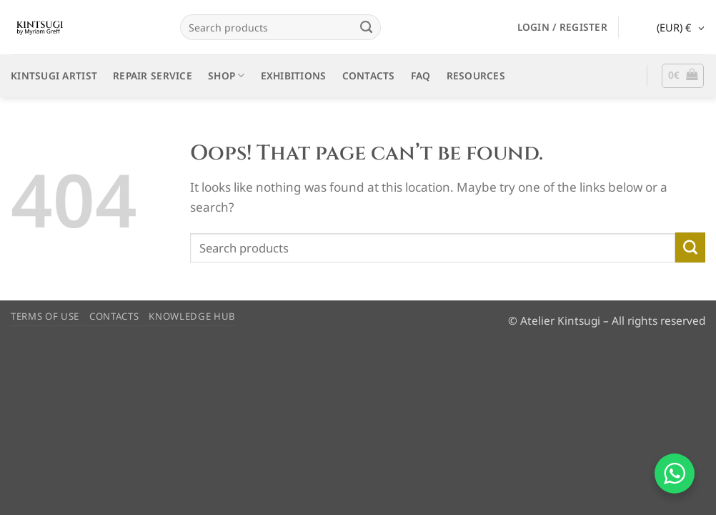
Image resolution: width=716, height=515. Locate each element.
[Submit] (366, 27)
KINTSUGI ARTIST (54, 75)
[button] (562, 27)
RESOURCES (476, 75)
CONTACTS (368, 75)
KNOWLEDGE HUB (192, 316)
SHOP (226, 76)
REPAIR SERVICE (152, 75)
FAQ (421, 75)
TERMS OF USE (45, 316)
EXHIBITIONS (294, 75)
